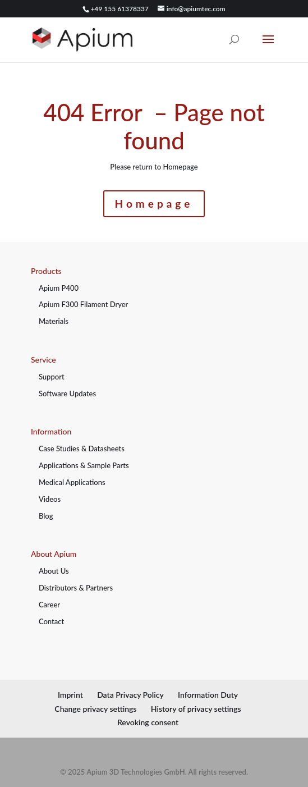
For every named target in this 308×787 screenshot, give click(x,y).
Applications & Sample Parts (84, 465)
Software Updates (67, 393)
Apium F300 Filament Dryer (83, 304)
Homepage (154, 203)
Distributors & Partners (76, 587)
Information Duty (208, 694)
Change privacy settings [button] (95, 708)
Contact (51, 621)
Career (49, 604)
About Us (54, 570)
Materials (53, 321)
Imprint (70, 694)
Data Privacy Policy (130, 694)
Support (52, 376)
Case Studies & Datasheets (82, 448)
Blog (46, 515)
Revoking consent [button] (147, 722)
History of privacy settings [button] (196, 708)
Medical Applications (72, 482)
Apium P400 (59, 287)
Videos (50, 499)
